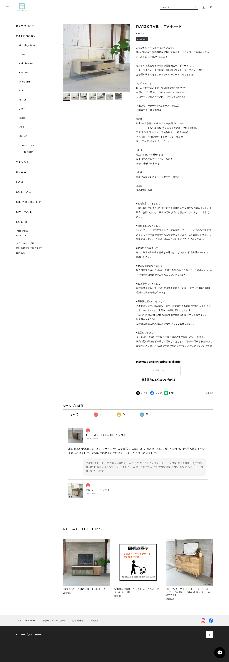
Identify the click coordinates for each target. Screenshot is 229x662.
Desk (22, 127)
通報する (209, 393)
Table (22, 117)
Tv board (24, 81)
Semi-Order (26, 145)
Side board (26, 63)
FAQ (20, 181)
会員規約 (20, 252)
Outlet (23, 136)
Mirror (22, 99)
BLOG (21, 172)
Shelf (22, 108)
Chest (22, 54)
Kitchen (24, 72)
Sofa (22, 90)
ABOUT (22, 161)
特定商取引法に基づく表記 (29, 248)
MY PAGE (24, 212)
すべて (74, 414)
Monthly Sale (27, 45)
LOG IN (22, 222)
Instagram (22, 230)
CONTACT (25, 192)
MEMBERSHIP (28, 202)
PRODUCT (25, 26)
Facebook (21, 235)
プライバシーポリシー (27, 243)
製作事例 (29, 152)
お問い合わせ (78, 621)
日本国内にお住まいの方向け (158, 379)
